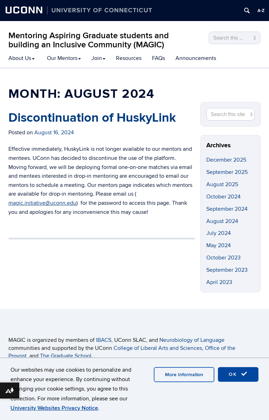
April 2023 (219, 282)
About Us (21, 58)
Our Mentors (64, 58)
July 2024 (218, 233)
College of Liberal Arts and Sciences (157, 348)
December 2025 (226, 159)
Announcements (195, 58)
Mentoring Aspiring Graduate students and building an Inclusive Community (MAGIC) (88, 40)
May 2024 (218, 245)
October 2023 (223, 257)
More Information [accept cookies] (184, 375)
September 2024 (227, 208)
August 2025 (222, 184)
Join (98, 58)
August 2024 (222, 221)
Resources (129, 58)
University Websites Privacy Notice (54, 408)
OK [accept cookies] (238, 374)
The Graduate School (65, 355)
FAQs (158, 58)
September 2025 (227, 172)
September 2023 (227, 269)
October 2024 (223, 196)
